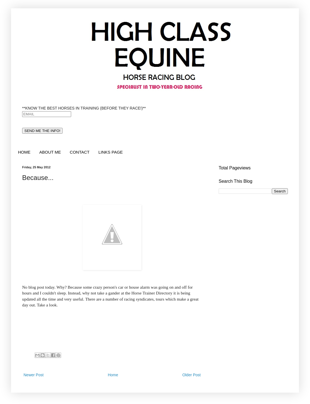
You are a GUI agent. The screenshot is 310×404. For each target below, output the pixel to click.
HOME (24, 152)
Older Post (191, 375)
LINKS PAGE (110, 152)
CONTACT (79, 152)
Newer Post (33, 375)
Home (113, 375)
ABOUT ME (50, 152)
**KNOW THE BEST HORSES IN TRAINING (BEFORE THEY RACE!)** (84, 108)
